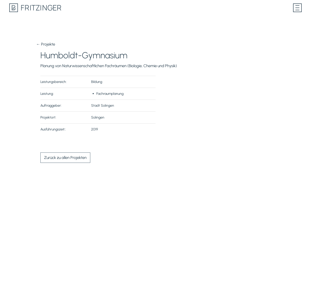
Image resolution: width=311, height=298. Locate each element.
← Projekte (45, 44)
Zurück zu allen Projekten (65, 157)
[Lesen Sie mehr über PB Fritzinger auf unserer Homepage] (35, 7)
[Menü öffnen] (297, 7)
